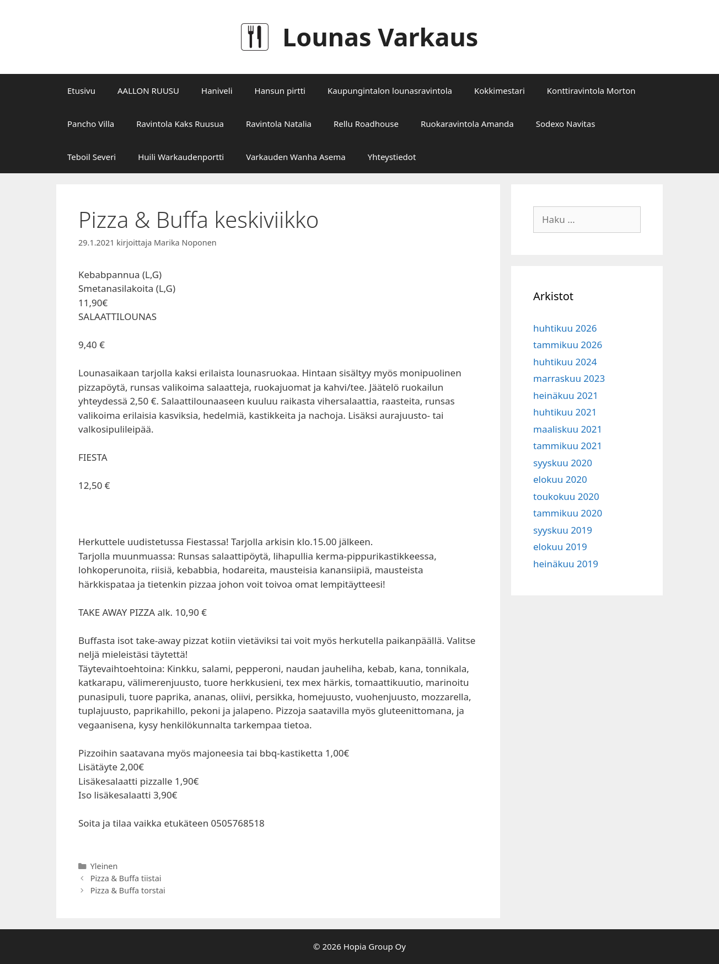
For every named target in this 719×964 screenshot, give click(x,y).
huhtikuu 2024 (565, 361)
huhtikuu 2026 (565, 328)
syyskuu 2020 (562, 462)
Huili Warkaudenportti (181, 156)
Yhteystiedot (392, 156)
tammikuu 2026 (567, 344)
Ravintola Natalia (279, 123)
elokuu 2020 (560, 479)
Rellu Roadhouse (366, 123)
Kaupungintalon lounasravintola (390, 90)
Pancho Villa (90, 123)
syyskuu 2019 (562, 530)
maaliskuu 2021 (567, 429)
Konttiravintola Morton (591, 90)
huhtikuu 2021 (565, 412)
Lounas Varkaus (380, 37)
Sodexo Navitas (565, 123)
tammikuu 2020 (567, 513)
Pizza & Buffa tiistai (126, 878)
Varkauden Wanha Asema (295, 156)
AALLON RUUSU (148, 90)
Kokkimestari (499, 90)
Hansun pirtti (280, 90)
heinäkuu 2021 (565, 395)
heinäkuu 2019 (565, 563)
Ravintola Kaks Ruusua (180, 123)
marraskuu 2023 (569, 378)
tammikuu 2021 (567, 445)
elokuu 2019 (560, 546)
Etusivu (81, 90)
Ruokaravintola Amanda (467, 123)
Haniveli (217, 90)
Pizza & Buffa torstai (127, 890)
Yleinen (104, 866)
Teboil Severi (91, 156)
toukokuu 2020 (566, 496)
